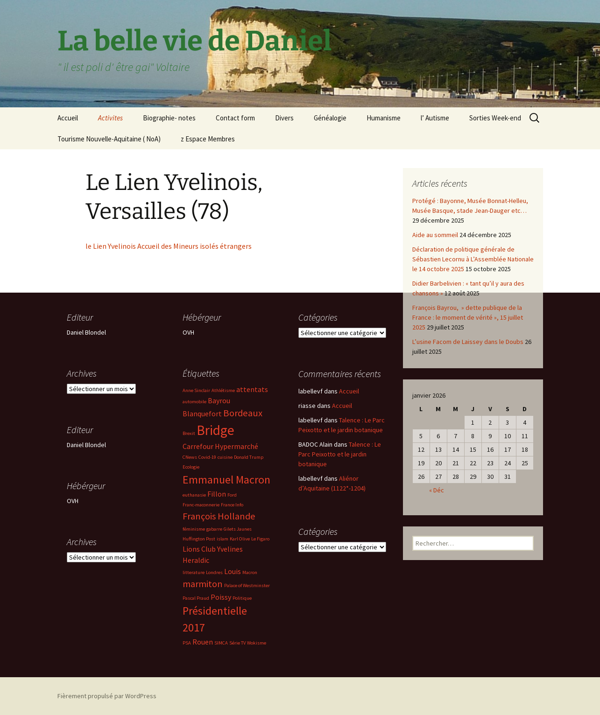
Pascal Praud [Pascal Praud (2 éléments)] (196, 598)
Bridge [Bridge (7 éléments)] (215, 430)
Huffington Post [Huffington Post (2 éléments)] (199, 539)
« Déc (436, 490)
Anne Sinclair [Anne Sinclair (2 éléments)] (196, 390)
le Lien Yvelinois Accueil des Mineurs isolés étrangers (168, 246)
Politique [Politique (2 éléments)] (242, 598)
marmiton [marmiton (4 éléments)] (203, 584)
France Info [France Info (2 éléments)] (232, 505)
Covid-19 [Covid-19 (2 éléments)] (207, 457)
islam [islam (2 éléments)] (222, 539)
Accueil (67, 117)
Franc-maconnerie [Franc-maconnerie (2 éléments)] (201, 505)
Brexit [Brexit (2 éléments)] (189, 433)
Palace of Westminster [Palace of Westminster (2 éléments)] (247, 585)
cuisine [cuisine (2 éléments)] (225, 457)
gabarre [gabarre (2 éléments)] (214, 529)
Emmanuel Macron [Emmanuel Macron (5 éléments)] (226, 479)
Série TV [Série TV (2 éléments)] (237, 643)
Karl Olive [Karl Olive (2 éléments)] (240, 539)
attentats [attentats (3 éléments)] (252, 389)
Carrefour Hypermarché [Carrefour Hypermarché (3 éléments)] (220, 446)
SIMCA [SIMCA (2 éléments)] (221, 643)
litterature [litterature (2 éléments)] (194, 572)
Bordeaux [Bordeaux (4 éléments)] (242, 413)
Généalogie (330, 117)
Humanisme (384, 117)
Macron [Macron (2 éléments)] (249, 572)
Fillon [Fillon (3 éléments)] (216, 493)
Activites (110, 117)
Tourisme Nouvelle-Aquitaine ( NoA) (109, 138)
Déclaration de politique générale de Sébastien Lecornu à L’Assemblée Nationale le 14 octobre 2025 (473, 259)
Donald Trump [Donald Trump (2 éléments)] (248, 457)
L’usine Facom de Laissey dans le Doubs (467, 341)
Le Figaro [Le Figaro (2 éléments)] (260, 539)
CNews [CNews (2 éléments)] (190, 457)
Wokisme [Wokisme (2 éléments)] (256, 643)
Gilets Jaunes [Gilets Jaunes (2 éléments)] (238, 529)
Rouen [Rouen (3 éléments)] (202, 641)
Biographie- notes (169, 117)
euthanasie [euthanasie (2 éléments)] (194, 495)
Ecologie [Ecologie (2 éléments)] (191, 467)
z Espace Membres (208, 138)
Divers (284, 117)
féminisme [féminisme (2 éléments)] (194, 529)
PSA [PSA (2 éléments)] (187, 643)
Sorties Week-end (495, 117)
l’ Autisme (435, 117)
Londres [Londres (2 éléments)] (214, 572)
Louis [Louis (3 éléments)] (232, 571)
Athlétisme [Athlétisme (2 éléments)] (223, 390)
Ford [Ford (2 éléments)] (232, 495)
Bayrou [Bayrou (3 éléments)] (219, 400)
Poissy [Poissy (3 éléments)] (221, 597)
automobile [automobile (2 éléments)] (194, 402)
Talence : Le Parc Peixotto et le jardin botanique (339, 454)
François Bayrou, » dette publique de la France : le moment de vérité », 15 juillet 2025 (467, 317)
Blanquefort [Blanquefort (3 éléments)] (202, 413)
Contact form (235, 117)
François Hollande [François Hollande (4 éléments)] (219, 516)
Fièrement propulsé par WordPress (106, 696)
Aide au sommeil (435, 235)
